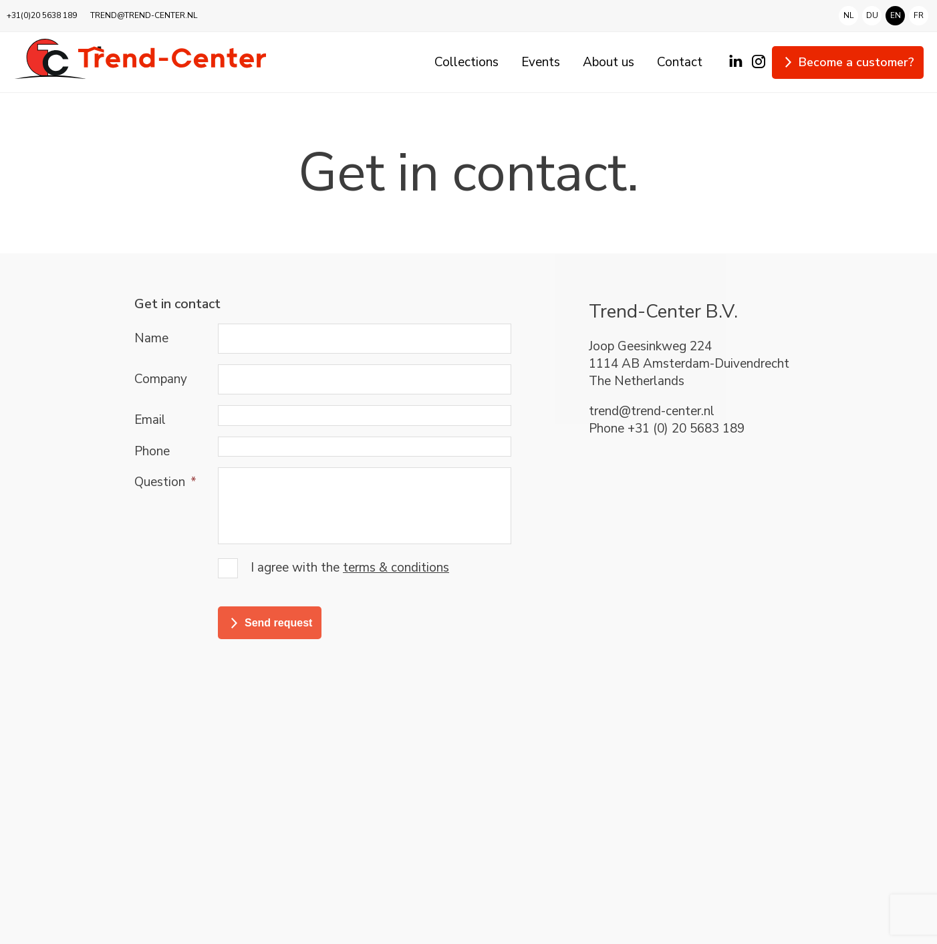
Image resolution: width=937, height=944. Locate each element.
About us (608, 62)
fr (919, 14)
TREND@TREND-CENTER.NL (143, 15)
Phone (152, 451)
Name (151, 338)
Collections (466, 62)
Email (150, 420)
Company (160, 379)
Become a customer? (856, 62)
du (872, 16)
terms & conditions (396, 567)
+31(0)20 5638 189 (42, 15)
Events (540, 62)
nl (848, 16)
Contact (679, 62)
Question (165, 482)
